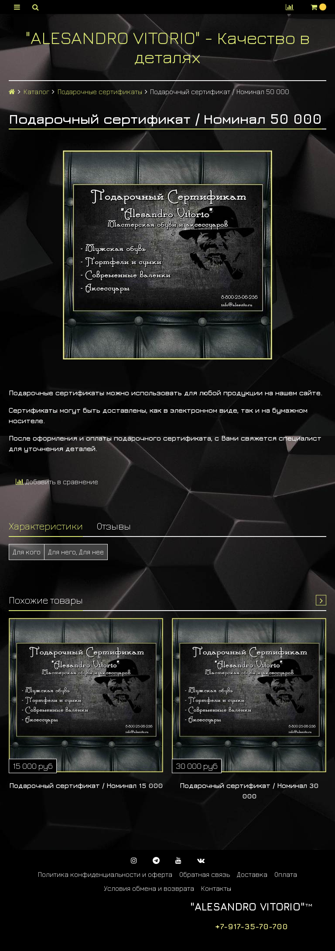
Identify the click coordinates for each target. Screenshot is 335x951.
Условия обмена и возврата (149, 888)
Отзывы (114, 526)
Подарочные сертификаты (100, 91)
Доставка (252, 874)
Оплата (285, 874)
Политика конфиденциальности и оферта (105, 874)
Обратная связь (204, 874)
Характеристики (46, 526)
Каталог (36, 91)
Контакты (216, 888)
